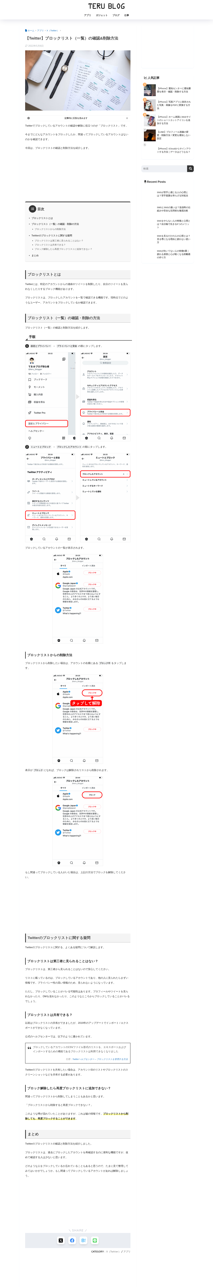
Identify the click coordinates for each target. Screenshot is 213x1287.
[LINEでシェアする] (95, 1241)
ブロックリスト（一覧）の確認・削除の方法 (55, 224)
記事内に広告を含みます (76, 118)
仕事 (126, 15)
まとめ (35, 255)
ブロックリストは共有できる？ (50, 244)
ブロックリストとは (42, 218)
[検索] (190, 168)
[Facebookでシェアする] (72, 1241)
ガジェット (102, 15)
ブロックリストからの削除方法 (50, 229)
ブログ (116, 15)
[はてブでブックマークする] (84, 1241)
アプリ (87, 15)
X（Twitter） (113, 1252)
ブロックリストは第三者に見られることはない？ (59, 240)
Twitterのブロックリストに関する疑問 (52, 235)
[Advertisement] (77, 174)
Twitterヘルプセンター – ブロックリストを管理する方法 (99, 1059)
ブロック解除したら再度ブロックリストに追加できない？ (63, 249)
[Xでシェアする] (60, 1241)
